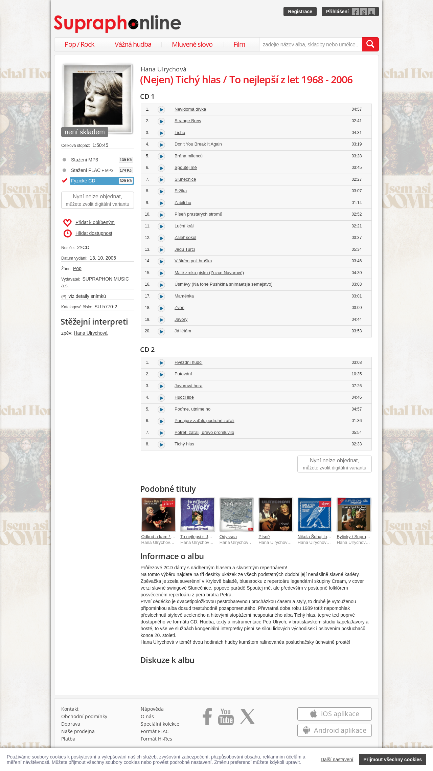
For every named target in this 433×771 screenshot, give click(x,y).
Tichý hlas (184, 443)
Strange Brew (188, 120)
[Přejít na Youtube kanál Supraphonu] (225, 720)
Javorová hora (188, 385)
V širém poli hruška (193, 260)
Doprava (70, 725)
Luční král (184, 225)
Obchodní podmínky (84, 718)
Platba (68, 740)
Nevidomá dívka (190, 109)
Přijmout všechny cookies (392, 759)
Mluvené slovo (192, 44)
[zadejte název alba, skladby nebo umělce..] (310, 44)
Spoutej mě (186, 167)
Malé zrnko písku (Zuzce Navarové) (209, 272)
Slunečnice (185, 179)
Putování (183, 373)
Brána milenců (189, 155)
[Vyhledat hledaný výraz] (370, 44)
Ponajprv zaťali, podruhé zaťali (204, 420)
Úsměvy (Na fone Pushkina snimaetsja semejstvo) (224, 284)
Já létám (183, 330)
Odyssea (228, 536)
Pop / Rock (79, 44)
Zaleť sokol (185, 237)
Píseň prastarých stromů (198, 214)
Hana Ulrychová (91, 333)
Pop (77, 268)
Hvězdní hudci (188, 362)
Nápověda (152, 710)
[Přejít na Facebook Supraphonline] (207, 720)
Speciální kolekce (160, 725)
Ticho (180, 132)
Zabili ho (183, 202)
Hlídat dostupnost (88, 233)
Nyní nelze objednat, (98, 200)
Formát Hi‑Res (157, 740)
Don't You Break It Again (198, 144)
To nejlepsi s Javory (199, 536)
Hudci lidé (184, 397)
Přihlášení (337, 11)
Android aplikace (334, 731)
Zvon (179, 307)
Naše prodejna (78, 733)
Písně (264, 536)
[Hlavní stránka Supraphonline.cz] (118, 24)
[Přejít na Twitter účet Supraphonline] (247, 720)
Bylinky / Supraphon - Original (366, 536)
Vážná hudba (133, 44)
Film (239, 44)
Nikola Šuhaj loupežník (320, 536)
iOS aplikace (334, 715)
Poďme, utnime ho (192, 409)
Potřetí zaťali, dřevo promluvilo (204, 432)
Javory (181, 319)
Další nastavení (337, 759)
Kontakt (69, 710)
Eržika (181, 190)
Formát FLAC (155, 733)
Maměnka (184, 296)
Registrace (300, 11)
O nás (147, 718)
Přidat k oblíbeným (89, 223)
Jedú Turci (185, 249)
